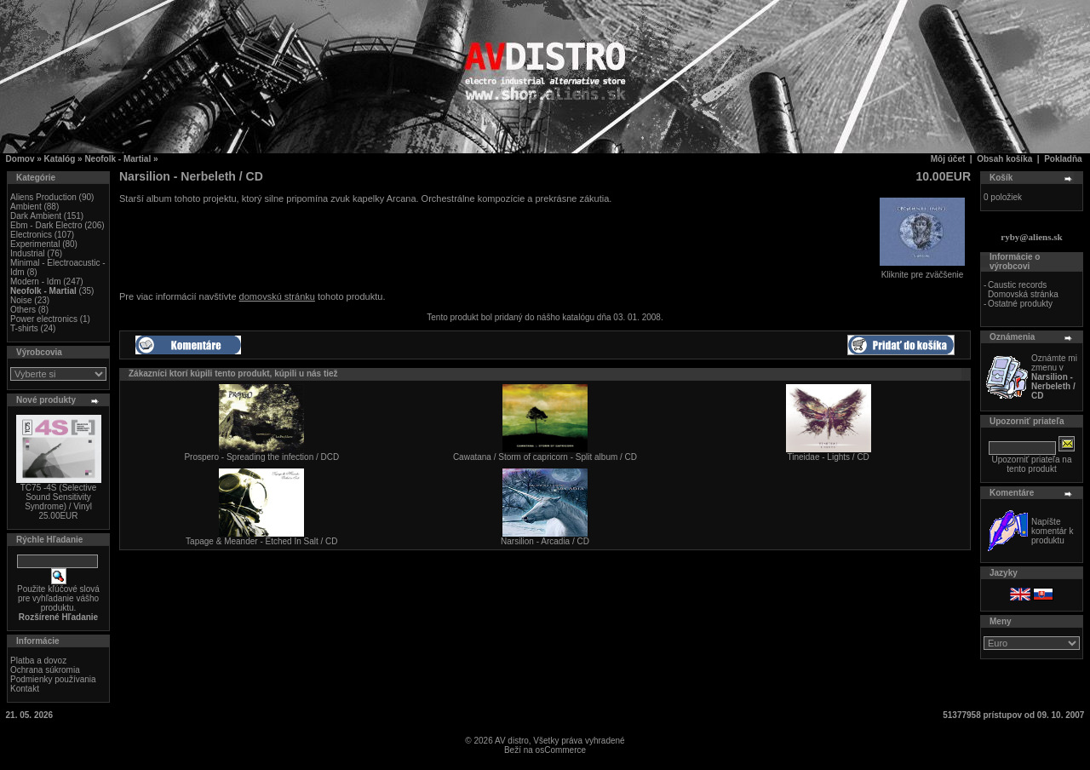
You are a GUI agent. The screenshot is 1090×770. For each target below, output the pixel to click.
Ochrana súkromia (45, 670)
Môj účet (948, 159)
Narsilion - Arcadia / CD (545, 541)
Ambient (26, 206)
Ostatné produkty (1020, 303)
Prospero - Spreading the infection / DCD (261, 457)
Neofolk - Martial (117, 159)
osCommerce (561, 750)
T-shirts (24, 328)
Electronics (31, 234)
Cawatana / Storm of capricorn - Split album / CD (545, 457)
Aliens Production (43, 197)
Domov (20, 159)
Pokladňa (1062, 159)
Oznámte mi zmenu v (1054, 376)
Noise (21, 300)
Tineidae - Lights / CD (828, 457)
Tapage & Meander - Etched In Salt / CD (261, 541)
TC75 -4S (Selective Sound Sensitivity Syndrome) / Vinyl (58, 497)
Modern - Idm (35, 281)
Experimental (35, 244)
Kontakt (24, 688)
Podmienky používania (53, 679)
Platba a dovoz (38, 660)
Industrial (27, 253)
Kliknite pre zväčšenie (922, 270)
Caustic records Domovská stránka (1023, 289)
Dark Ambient (35, 216)
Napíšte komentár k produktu (1052, 531)
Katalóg (60, 159)
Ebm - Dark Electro (46, 225)
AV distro (512, 740)
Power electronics (43, 319)
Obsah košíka (1004, 159)
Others (23, 309)
